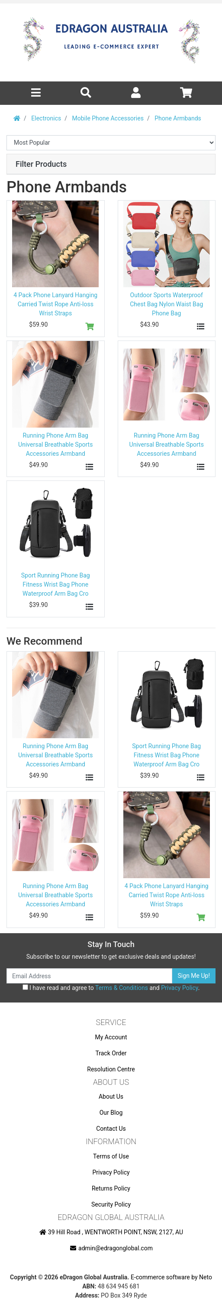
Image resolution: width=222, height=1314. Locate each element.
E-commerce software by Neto (171, 1277)
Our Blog (111, 1112)
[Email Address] (89, 975)
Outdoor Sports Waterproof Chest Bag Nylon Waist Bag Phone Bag (166, 304)
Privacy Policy (179, 987)
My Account (111, 1037)
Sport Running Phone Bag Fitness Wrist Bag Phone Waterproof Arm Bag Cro (55, 584)
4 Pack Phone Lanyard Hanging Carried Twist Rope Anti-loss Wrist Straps (55, 304)
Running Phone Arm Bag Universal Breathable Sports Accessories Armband (55, 444)
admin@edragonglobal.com (111, 1248)
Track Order (110, 1053)
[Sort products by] (111, 142)
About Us (111, 1096)
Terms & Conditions (121, 987)
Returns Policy (111, 1188)
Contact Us (111, 1128)
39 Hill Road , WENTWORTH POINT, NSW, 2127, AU (111, 1232)
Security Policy (111, 1204)
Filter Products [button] (41, 164)
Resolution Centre (111, 1069)
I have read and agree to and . (111, 987)
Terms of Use (111, 1156)
